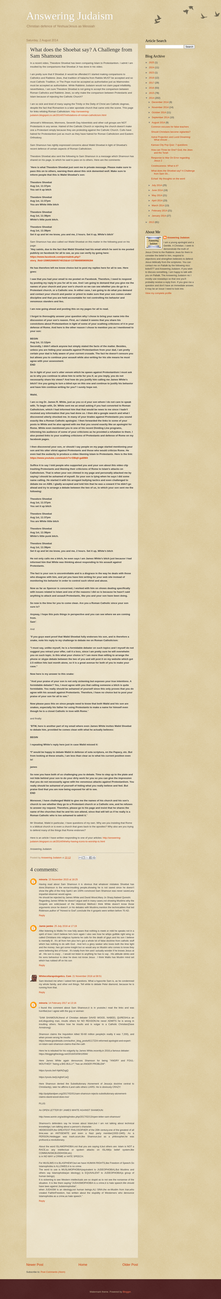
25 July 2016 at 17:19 (65, 926)
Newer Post (34, 1265)
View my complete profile (158, 293)
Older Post (130, 1265)
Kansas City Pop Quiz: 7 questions (169, 144)
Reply (42, 915)
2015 (152, 93)
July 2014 (157, 185)
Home (82, 1265)
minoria (43, 879)
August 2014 (159, 122)
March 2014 (158, 205)
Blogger (127, 1291)
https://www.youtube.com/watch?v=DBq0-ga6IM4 (59, 458)
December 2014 (160, 102)
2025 (152, 62)
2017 (152, 82)
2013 (152, 222)
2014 (152, 98)
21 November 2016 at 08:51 (87, 976)
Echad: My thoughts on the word (168, 178)
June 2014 (158, 190)
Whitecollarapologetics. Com (55, 976)
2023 (152, 72)
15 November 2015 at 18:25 (63, 879)
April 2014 (157, 200)
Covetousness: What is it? (165, 165)
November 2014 (160, 107)
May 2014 (157, 195)
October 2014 (159, 112)
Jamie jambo (46, 926)
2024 (152, 67)
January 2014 (159, 215)
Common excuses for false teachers (170, 126)
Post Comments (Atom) (53, 1272)
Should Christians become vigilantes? (171, 131)
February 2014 (160, 210)
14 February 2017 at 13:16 (62, 1003)
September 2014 (161, 117)
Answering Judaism (69, 16)
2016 (152, 87)
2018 (152, 77)
